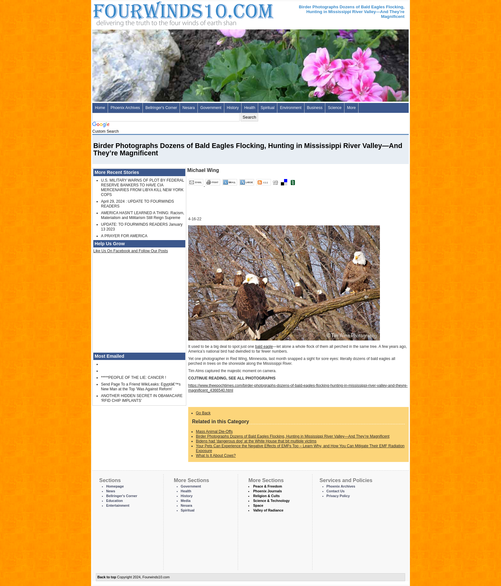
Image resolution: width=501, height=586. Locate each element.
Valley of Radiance (268, 510)
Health (249, 107)
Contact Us (336, 491)
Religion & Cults (266, 496)
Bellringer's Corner (161, 107)
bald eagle (264, 346)
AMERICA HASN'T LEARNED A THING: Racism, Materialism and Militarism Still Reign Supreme (142, 215)
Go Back (203, 413)
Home (100, 107)
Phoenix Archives (125, 107)
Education (114, 501)
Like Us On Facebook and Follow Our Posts (130, 251)
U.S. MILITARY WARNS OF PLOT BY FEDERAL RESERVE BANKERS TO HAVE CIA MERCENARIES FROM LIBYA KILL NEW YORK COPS (142, 187)
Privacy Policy (338, 496)
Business (315, 107)
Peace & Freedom (267, 486)
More (351, 107)
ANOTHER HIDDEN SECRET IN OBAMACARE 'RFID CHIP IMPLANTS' (141, 398)
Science (335, 107)
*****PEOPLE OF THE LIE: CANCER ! (133, 377)
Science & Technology (271, 501)
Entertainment (117, 505)
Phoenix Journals (267, 491)
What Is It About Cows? (216, 455)
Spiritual (267, 107)
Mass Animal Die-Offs (214, 431)
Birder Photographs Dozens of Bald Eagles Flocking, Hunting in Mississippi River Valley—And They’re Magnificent (292, 436)
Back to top (106, 577)
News (110, 491)
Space (258, 505)
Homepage (115, 486)
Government (210, 107)
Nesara (188, 107)
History (233, 107)
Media (186, 501)
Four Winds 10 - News (156, 12)
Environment (290, 107)
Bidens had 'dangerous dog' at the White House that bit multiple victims (256, 441)
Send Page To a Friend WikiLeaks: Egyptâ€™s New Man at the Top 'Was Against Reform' (141, 386)
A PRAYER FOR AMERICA (124, 236)
